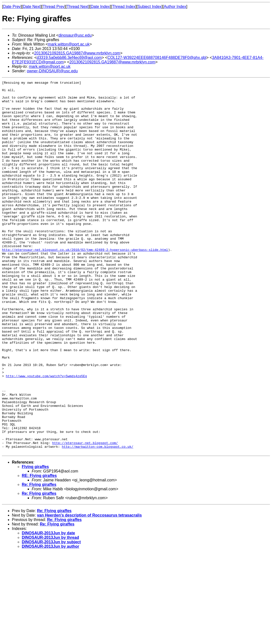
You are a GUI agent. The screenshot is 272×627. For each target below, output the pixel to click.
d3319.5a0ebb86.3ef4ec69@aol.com (69, 57)
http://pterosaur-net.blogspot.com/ (85, 515)
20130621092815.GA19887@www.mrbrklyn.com (77, 53)
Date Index (100, 6)
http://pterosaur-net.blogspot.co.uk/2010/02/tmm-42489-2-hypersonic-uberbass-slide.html (85, 284)
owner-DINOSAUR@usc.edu (52, 71)
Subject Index (150, 6)
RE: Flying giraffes (39, 550)
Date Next (31, 6)
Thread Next (77, 6)
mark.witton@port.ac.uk (68, 44)
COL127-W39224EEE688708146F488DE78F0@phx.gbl (156, 57)
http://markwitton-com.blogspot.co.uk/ (97, 520)
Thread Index (123, 6)
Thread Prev (54, 6)
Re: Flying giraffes (39, 559)
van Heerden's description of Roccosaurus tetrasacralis (89, 589)
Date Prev (12, 6)
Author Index (175, 6)
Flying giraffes (35, 541)
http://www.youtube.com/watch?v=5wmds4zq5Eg (46, 435)
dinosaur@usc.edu (75, 35)
